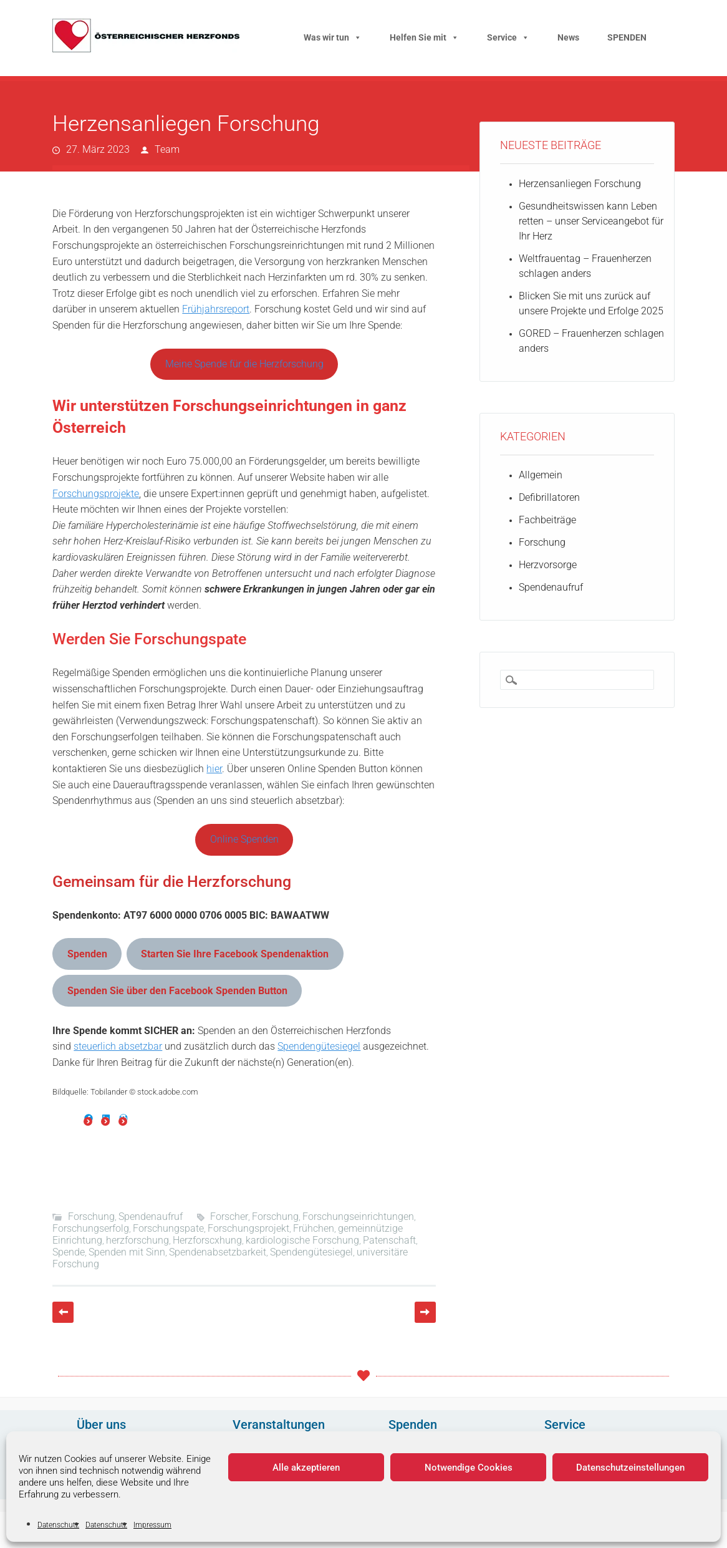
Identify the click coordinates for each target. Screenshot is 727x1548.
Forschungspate (168, 1228)
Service (508, 37)
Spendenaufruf (150, 1216)
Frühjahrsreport (215, 309)
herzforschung (137, 1240)
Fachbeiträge (547, 520)
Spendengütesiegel (318, 1046)
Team (167, 149)
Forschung (91, 1216)
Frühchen (313, 1228)
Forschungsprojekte (95, 494)
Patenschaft (389, 1240)
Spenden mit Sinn (127, 1252)
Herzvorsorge (548, 565)
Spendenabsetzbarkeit (217, 1252)
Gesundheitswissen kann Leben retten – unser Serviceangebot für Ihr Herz (591, 221)
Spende (68, 1252)
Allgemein (540, 475)
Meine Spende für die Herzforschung (244, 364)
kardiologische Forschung (302, 1240)
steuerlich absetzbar (118, 1046)
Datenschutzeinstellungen (630, 1467)
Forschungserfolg (90, 1228)
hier (214, 769)
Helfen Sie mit (424, 37)
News (568, 37)
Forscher (229, 1216)
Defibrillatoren (549, 497)
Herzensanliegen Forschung (580, 184)
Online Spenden (244, 839)
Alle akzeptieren (306, 1467)
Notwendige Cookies (469, 1467)
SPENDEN (627, 37)
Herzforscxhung (207, 1240)
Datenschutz (58, 1525)
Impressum (152, 1525)
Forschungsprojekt (248, 1228)
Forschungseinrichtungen (358, 1216)
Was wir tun (333, 37)
